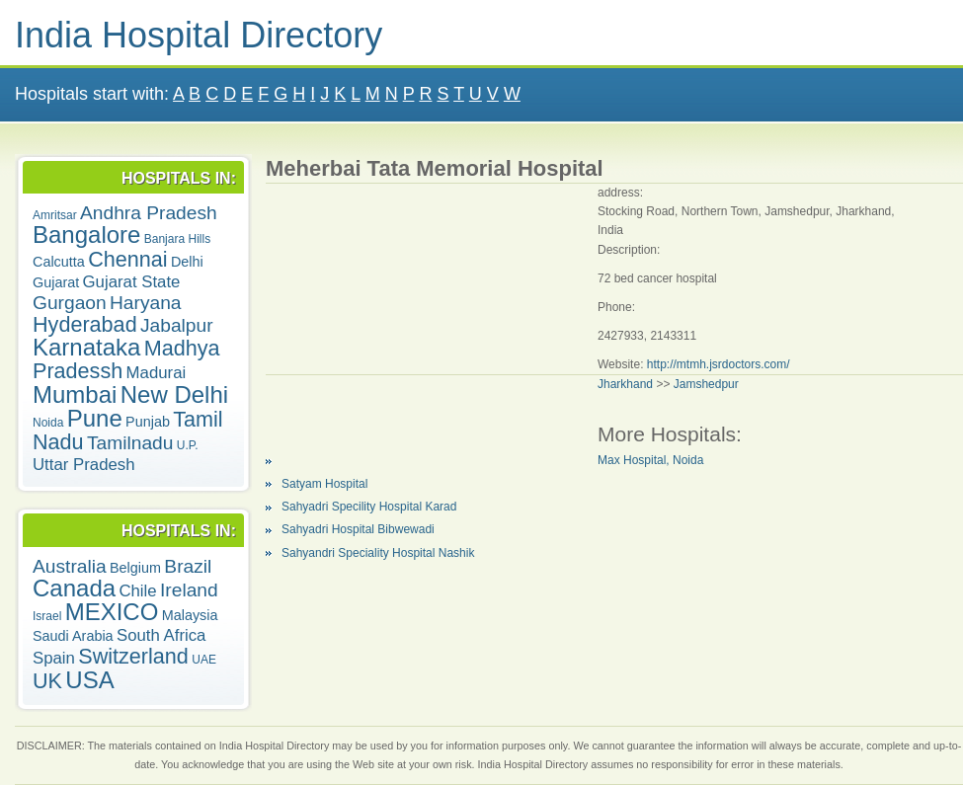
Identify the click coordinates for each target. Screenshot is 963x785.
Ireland (189, 590)
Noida (48, 423)
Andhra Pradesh (148, 212)
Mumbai (75, 394)
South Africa (161, 635)
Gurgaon (70, 302)
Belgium (135, 568)
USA (89, 680)
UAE (204, 660)
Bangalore (86, 234)
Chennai (127, 259)
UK (47, 680)
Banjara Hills (177, 239)
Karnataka (86, 347)
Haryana (146, 302)
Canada (74, 588)
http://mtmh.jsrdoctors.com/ (718, 364)
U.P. (188, 445)
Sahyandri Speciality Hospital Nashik (377, 553)
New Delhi (174, 394)
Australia (70, 566)
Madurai (156, 372)
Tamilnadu (130, 442)
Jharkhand (625, 384)
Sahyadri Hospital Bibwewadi (358, 529)
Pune (94, 418)
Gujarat (56, 282)
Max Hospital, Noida (650, 460)
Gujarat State (132, 282)
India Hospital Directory (198, 35)
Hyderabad (85, 324)
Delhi (187, 262)
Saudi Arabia (73, 636)
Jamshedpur (706, 384)
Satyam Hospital (324, 484)
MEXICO (112, 611)
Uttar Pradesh (84, 464)
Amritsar (55, 215)
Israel (47, 616)
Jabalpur (176, 325)
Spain (54, 658)
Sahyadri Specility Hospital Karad (368, 506)
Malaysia (190, 615)
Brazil (187, 566)
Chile (137, 591)
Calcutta (59, 262)
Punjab (147, 422)
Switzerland (133, 656)
